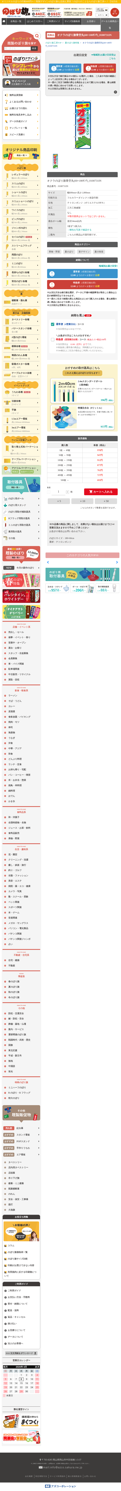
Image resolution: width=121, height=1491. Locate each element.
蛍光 (10, 1071)
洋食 (10, 743)
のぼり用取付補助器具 (16, 512)
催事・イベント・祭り (19, 637)
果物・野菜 (13, 838)
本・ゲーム (13, 912)
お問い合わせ (90, 1476)
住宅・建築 (13, 960)
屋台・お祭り (15, 648)
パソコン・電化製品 (18, 928)
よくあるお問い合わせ (18, 102)
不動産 (11, 965)
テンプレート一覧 (15, 128)
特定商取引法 (41, 1476)
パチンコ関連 (15, 934)
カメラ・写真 (15, 891)
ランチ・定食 (15, 764)
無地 (10, 1061)
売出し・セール (16, 632)
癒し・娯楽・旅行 (17, 865)
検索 (34, 48)
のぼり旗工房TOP (54, 43)
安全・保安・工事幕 (18, 1199)
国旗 (10, 1045)
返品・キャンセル (14, 1317)
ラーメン (12, 695)
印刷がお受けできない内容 (19, 1265)
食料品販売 (13, 833)
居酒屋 (11, 711)
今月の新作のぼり (18, 568)
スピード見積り (14, 135)
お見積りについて (14, 1330)
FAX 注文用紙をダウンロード (21, 1353)
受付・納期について (16, 1304)
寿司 (10, 727)
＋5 (59, 501)
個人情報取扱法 (75, 1476)
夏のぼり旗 (13, 987)
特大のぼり (13, 1098)
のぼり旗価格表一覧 (16, 1252)
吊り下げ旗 (13, 1178)
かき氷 (11, 801)
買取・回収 (13, 680)
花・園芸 (12, 854)
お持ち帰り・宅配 (17, 769)
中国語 (11, 1066)
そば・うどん (15, 701)
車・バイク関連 (16, 664)
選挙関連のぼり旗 (17, 1034)
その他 (9, 538)
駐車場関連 (13, 669)
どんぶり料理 (15, 759)
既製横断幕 (13, 1189)
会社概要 (29, 1476)
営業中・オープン (17, 643)
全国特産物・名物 (17, 822)
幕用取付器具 (12, 532)
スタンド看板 (16, 1135)
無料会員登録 (13, 95)
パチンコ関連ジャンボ (19, 939)
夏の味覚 (99, 252)
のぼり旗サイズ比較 (16, 1259)
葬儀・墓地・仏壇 (17, 1024)
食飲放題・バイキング (19, 717)
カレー (11, 706)
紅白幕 (13, 1128)
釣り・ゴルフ (15, 870)
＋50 (106, 501)
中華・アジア (15, 748)
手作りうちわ (16, 1148)
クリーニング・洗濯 (18, 860)
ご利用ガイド (12, 1290)
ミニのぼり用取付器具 (16, 525)
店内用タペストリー (18, 1167)
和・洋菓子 (13, 817)
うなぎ (11, 738)
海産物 (11, 732)
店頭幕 (11, 1173)
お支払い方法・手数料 (17, 1297)
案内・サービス (16, 1029)
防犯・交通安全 (16, 1013)
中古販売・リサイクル (19, 674)
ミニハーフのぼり (17, 1087)
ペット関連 (13, 902)
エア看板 (14, 1155)
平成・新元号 (15, 1055)
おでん (11, 796)
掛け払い (10, 1323)
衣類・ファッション (18, 875)
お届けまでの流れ (15, 108)
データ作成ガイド (15, 121)
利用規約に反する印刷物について (20, 1274)
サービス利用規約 (57, 1476)
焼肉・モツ (13, 722)
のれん (11, 1194)
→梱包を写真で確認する (79, 230)
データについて (13, 1337)
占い (10, 944)
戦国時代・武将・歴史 (19, 1040)
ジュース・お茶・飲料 (19, 828)
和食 (10, 754)
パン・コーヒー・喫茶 (19, 775)
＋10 (82, 501)
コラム (9, 1245)
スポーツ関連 (15, 907)
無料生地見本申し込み (18, 115)
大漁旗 (11, 1210)
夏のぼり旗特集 (72, 43)
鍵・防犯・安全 (16, 1018)
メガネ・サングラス (18, 923)
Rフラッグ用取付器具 (16, 518)
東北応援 (12, 1050)
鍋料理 (11, 791)
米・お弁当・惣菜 (17, 780)
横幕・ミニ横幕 (16, 1183)
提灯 (10, 1204)
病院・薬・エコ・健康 (19, 886)
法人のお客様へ (13, 1343)
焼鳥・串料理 (15, 785)
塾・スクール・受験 (18, 897)
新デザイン (84, 252)
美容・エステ (15, 881)
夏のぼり (69, 252)
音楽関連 (12, 918)
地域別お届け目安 (108, 266)
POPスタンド (16, 1141)
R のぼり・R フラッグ (19, 1093)
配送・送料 (11, 1310)
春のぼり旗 (13, 981)
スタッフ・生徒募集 (18, 653)
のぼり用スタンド (14, 505)
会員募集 (12, 658)
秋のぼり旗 (13, 992)
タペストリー (15, 1162)
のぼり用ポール (13, 499)
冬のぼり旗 (13, 997)
